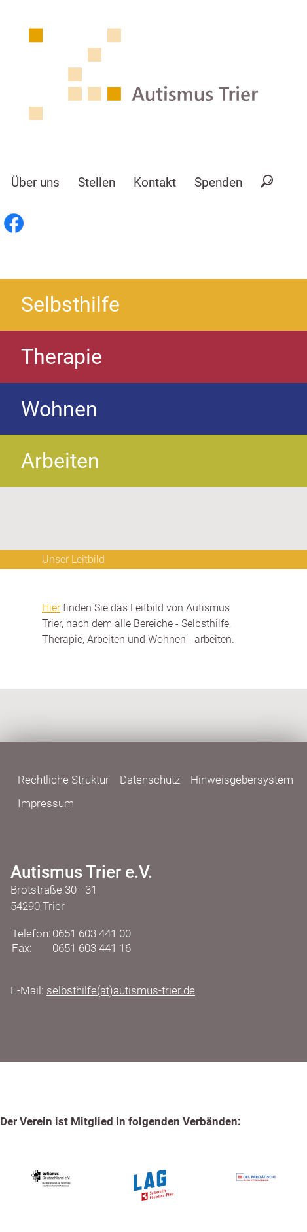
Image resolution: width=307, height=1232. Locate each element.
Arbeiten (60, 460)
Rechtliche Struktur (63, 779)
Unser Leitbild (73, 559)
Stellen (96, 182)
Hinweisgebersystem (241, 779)
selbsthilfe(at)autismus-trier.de (120, 990)
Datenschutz (150, 779)
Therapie (61, 356)
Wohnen (59, 409)
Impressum (46, 803)
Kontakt (155, 182)
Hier (51, 608)
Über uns (35, 182)
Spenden (218, 182)
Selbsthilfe (70, 304)
